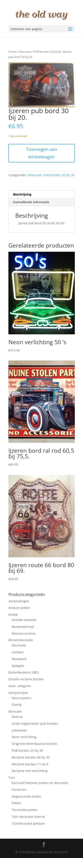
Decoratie (19, 645)
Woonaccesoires (24, 633)
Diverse (17, 717)
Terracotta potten (25, 810)
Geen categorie (19, 686)
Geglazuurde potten (26, 796)
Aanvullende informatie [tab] (31, 202)
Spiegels (18, 666)
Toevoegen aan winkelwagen (41, 153)
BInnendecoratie (20, 640)
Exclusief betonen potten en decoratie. (40, 783)
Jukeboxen (19, 730)
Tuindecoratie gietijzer (28, 823)
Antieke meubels (24, 620)
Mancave (25, 52)
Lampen (18, 652)
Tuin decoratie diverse (28, 817)
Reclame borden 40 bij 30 (31, 757)
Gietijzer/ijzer (18, 693)
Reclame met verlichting (30, 771)
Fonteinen (19, 789)
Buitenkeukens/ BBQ (23, 672)
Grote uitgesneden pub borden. (35, 723)
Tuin (11, 777)
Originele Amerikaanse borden (34, 744)
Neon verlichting (24, 737)
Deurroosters (21, 698)
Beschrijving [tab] (22, 194)
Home (12, 52)
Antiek (13, 614)
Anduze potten (19, 608)
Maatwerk (19, 659)
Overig (16, 704)
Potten (16, 803)
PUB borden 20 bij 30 (47, 52)
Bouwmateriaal (23, 626)
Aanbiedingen (18, 601)
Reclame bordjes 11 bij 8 (30, 764)
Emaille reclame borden (26, 679)
